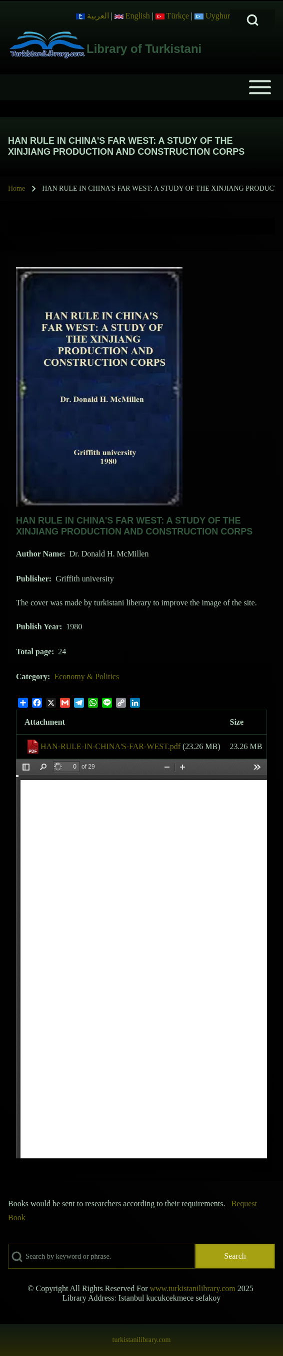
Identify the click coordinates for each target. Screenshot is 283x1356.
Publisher (32, 578)
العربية (92, 15)
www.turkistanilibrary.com (192, 1288)
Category (32, 676)
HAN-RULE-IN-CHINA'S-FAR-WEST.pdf (110, 746)
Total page (34, 651)
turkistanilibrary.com (141, 1340)
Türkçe (172, 15)
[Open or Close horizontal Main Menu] (141, 87)
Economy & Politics (86, 676)
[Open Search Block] (252, 19)
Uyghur (212, 15)
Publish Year (38, 626)
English (132, 15)
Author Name (39, 553)
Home (16, 188)
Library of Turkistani (144, 48)
